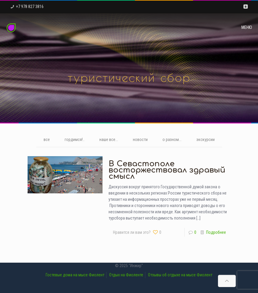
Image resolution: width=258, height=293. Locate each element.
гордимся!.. (75, 139)
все (47, 139)
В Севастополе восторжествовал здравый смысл (167, 170)
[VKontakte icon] (245, 6)
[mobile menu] (248, 27)
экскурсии (205, 139)
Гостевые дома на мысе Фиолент (75, 274)
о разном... (172, 139)
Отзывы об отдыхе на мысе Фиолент (180, 274)
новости (140, 139)
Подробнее (216, 232)
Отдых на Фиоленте (126, 274)
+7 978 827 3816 (30, 6)
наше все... (108, 139)
